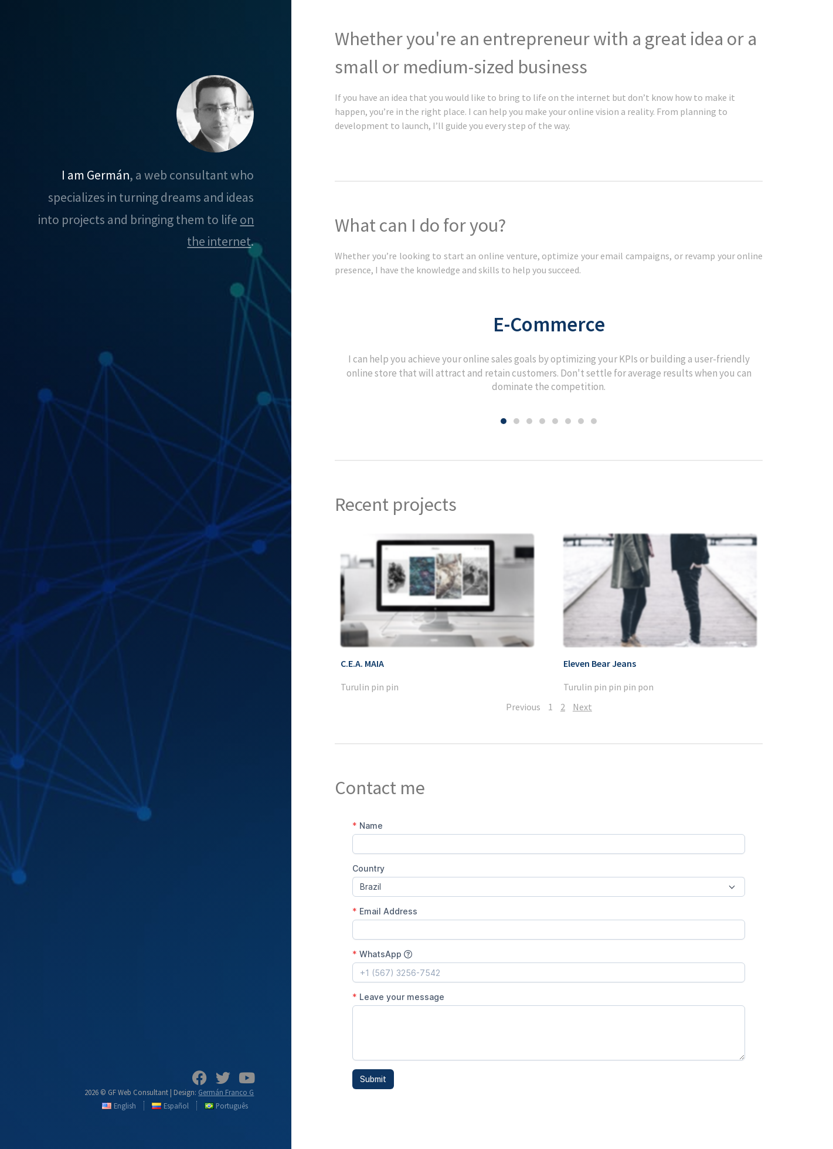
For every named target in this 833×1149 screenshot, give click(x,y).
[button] (503, 421)
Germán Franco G (226, 1092)
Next (582, 707)
